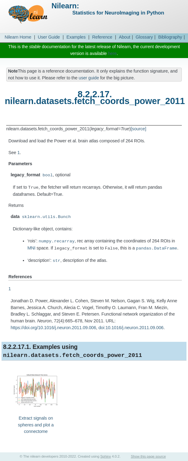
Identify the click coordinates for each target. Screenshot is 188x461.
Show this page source (148, 456)
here (112, 53)
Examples (76, 37)
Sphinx (105, 456)
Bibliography (170, 37)
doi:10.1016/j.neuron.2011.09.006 (131, 327)
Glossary (144, 37)
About (124, 37)
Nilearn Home (18, 37)
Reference (102, 37)
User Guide (49, 37)
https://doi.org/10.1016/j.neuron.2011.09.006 (53, 327)
